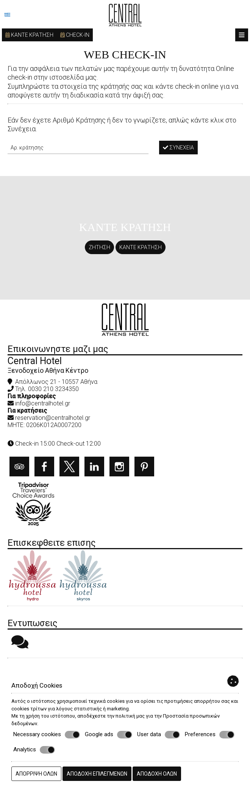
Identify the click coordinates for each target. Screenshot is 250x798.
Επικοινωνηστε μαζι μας (58, 349)
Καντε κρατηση (29, 35)
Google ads (108, 734)
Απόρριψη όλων (36, 774)
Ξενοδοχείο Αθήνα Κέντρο (48, 370)
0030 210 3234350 (53, 389)
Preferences (209, 734)
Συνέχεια (178, 148)
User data (158, 734)
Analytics (34, 750)
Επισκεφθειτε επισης (51, 542)
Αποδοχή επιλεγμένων (97, 774)
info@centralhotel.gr (42, 403)
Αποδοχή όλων (157, 774)
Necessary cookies (46, 734)
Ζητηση (99, 247)
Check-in (74, 35)
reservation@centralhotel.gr (52, 417)
